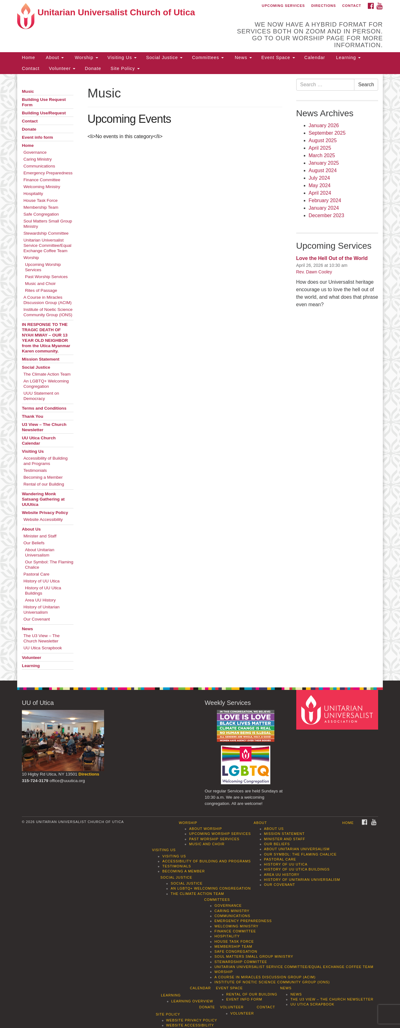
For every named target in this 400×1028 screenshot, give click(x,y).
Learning (347, 57)
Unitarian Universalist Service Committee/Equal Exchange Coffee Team (47, 245)
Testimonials (35, 470)
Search (366, 84)
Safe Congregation (41, 214)
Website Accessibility (43, 519)
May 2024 (320, 185)
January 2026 (324, 125)
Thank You (32, 416)
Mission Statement (40, 359)
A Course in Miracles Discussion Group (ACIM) (47, 300)
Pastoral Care (36, 574)
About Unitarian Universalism (39, 552)
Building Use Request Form (44, 102)
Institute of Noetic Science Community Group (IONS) (47, 312)
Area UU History (40, 600)
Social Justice (164, 57)
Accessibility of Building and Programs (45, 461)
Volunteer (62, 68)
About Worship (205, 829)
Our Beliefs (33, 543)
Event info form (37, 137)
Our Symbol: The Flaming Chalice (49, 565)
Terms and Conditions (44, 408)
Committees (208, 57)
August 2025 (323, 140)
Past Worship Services (46, 276)
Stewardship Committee (45, 233)
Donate (93, 68)
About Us (31, 529)
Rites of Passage (41, 290)
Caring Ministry (37, 159)
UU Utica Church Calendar (39, 441)
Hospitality (33, 193)
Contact (351, 5)
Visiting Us (122, 57)
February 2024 (325, 200)
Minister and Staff (40, 536)
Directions (323, 5)
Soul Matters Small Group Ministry (47, 224)
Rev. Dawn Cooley (314, 271)
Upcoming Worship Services (43, 267)
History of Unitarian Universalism (41, 610)
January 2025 (324, 163)
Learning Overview (192, 1001)
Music (28, 91)
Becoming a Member (42, 477)
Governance (35, 152)
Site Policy (125, 68)
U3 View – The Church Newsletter (44, 427)
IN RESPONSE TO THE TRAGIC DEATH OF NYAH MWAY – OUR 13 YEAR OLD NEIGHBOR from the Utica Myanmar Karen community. (46, 337)
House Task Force (40, 200)
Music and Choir (40, 283)
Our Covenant (36, 619)
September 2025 (327, 133)
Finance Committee (41, 179)
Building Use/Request (44, 113)
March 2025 (322, 155)
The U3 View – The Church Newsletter (41, 638)
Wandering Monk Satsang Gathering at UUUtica (43, 499)
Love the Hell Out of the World (332, 258)
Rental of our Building (43, 484)
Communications (39, 166)
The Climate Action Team (47, 374)
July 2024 (319, 178)
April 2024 (320, 193)
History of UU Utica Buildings (43, 591)
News (242, 57)
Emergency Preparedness (47, 173)
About (54, 57)
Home (28, 57)
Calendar (314, 57)
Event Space (278, 57)
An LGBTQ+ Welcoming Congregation (46, 384)
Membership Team (40, 207)
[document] (200, 377)
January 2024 (324, 208)
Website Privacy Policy (45, 512)
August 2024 (323, 170)
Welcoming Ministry (41, 186)
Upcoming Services (283, 5)
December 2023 (326, 215)
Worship (85, 57)
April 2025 (320, 148)
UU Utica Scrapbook (42, 648)
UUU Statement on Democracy (41, 396)
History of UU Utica (41, 581)
